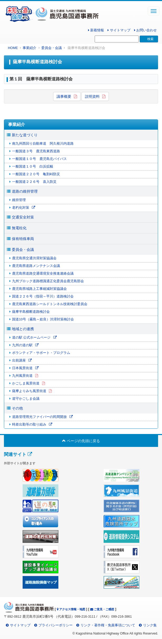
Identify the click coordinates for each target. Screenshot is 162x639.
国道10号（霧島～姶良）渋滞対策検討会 (43, 319)
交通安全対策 (23, 217)
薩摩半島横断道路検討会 (31, 312)
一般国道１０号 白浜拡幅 (32, 166)
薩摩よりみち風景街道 (29, 391)
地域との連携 (23, 329)
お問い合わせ (145, 30)
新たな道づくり (25, 135)
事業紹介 (29, 48)
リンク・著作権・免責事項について (107, 625)
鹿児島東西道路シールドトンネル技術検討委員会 (49, 304)
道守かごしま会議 (25, 399)
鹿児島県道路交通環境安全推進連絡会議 (43, 273)
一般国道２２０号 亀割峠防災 (36, 174)
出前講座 (19, 360)
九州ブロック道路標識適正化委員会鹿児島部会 (48, 281)
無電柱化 (19, 228)
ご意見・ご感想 (102, 609)
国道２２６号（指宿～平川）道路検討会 (43, 296)
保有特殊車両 (23, 239)
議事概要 (64, 96)
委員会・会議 (51, 48)
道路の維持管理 (25, 191)
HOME (13, 48)
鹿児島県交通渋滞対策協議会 (34, 258)
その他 (17, 408)
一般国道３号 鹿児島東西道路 (36, 151)
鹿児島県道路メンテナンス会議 (36, 266)
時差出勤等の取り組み (29, 424)
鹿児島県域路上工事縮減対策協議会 (39, 289)
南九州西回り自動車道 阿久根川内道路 (43, 143)
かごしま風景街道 (25, 383)
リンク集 (150, 625)
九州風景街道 (22, 376)
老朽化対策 (20, 207)
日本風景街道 (22, 368)
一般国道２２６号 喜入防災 (34, 182)
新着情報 (96, 30)
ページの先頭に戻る (81, 441)
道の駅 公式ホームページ (31, 337)
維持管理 (19, 200)
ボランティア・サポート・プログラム (41, 353)
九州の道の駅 (22, 345)
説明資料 (92, 96)
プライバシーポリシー (55, 625)
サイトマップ (119, 30)
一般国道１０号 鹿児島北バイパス (39, 159)
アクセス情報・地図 (71, 609)
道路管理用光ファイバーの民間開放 (39, 417)
